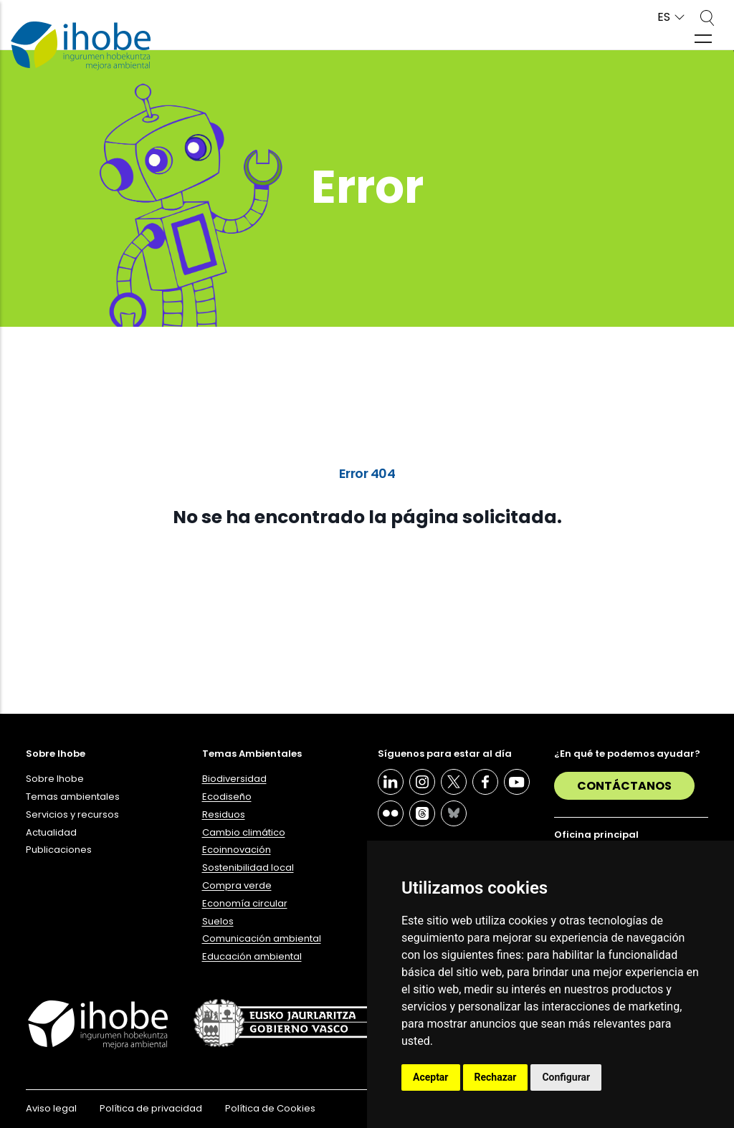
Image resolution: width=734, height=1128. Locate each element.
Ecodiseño (227, 796)
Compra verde (237, 885)
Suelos (218, 921)
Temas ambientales (73, 796)
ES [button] (663, 17)
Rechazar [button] (496, 1077)
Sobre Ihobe (55, 778)
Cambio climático (243, 832)
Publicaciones (59, 849)
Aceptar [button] (431, 1077)
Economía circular (244, 903)
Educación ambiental (252, 956)
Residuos (223, 814)
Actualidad (51, 832)
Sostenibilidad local (248, 867)
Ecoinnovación (236, 849)
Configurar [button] (566, 1077)
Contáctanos (624, 786)
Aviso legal (51, 1108)
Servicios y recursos (72, 814)
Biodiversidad (234, 778)
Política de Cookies (270, 1108)
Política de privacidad (151, 1108)
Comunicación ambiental (261, 938)
